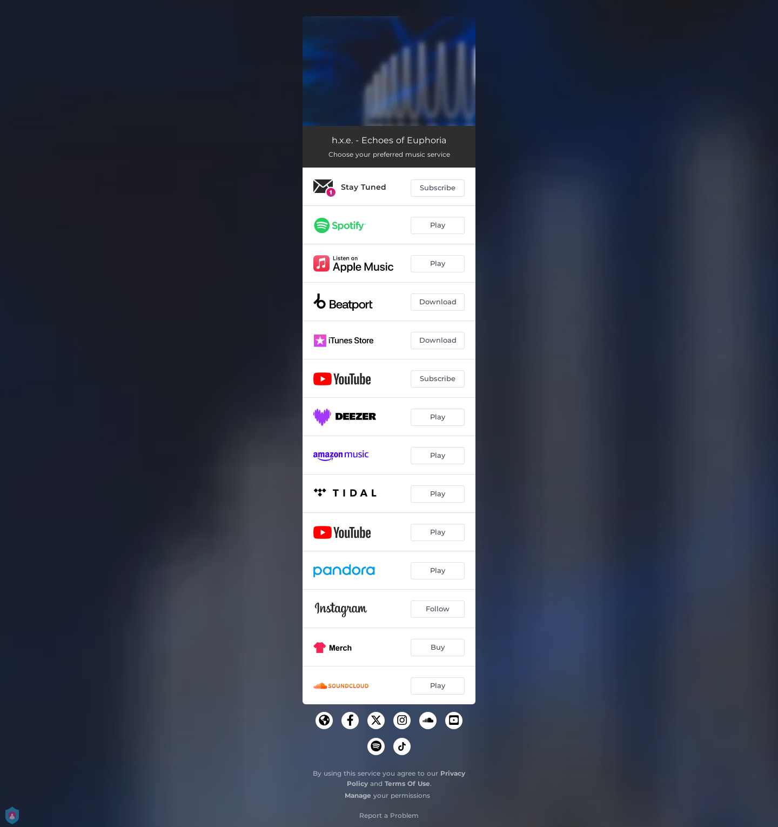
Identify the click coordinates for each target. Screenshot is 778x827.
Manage (358, 795)
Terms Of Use (407, 783)
